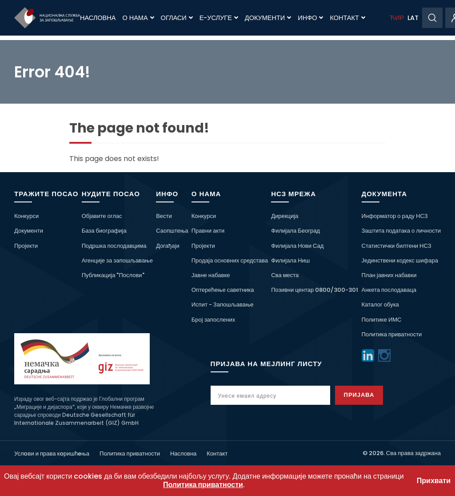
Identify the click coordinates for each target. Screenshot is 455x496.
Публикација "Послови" (113, 275)
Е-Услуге (219, 17)
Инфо (310, 17)
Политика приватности (392, 334)
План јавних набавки (389, 275)
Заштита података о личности (401, 230)
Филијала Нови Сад (297, 246)
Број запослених (213, 319)
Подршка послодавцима (114, 246)
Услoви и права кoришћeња (51, 453)
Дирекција (284, 216)
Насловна (98, 17)
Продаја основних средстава (230, 260)
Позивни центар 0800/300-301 (314, 290)
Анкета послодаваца (389, 290)
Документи (268, 17)
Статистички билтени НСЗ (396, 246)
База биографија (104, 230)
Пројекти (26, 246)
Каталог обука (380, 304)
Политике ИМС (382, 319)
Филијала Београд (295, 230)
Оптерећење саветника (223, 290)
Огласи (177, 17)
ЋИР (397, 17)
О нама (138, 17)
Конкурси (26, 216)
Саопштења (172, 230)
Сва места (285, 275)
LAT (413, 17)
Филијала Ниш (290, 260)
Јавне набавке (211, 275)
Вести (164, 216)
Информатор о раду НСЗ (395, 216)
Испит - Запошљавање (223, 304)
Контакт (347, 17)
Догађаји (167, 246)
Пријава (359, 395)
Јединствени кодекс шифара (400, 260)
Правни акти (208, 230)
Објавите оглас (102, 216)
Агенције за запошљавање (117, 260)
